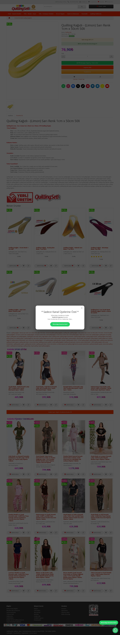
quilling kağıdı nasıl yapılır (104, 336)
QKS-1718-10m (99, 333)
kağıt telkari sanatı (47, 336)
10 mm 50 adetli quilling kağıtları (54, 333)
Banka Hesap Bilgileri (12, 608)
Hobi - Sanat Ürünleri (14, 14)
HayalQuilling (16, 633)
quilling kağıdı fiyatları (80, 336)
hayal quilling (34, 346)
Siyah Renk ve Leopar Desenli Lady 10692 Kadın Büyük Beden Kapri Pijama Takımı (101, 457)
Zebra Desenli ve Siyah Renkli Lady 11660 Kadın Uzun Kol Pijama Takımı (101, 574)
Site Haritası (37, 612)
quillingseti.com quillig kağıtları (18, 336)
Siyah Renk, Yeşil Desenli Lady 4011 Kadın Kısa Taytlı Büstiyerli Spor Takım (19, 388)
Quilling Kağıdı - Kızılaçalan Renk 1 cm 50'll (45, 248)
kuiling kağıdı (94, 338)
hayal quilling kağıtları (44, 346)
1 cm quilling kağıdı (48, 340)
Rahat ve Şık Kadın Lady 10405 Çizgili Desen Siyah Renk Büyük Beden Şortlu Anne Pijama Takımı (45, 575)
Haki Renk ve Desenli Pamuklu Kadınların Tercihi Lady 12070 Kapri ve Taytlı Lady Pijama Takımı (19, 458)
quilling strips (26, 346)
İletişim (36, 608)
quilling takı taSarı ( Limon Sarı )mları (28, 342)
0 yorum (75, 79)
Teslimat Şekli (10, 614)
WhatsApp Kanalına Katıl (108, 622)
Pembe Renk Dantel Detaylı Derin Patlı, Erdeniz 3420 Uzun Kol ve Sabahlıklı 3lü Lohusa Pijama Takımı (72, 458)
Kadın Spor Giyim (17, 349)
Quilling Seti (68, 32)
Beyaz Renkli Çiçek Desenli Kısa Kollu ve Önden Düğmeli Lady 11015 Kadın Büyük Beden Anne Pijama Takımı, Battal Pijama (73, 576)
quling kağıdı (79, 338)
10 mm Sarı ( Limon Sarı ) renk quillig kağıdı (67, 334)
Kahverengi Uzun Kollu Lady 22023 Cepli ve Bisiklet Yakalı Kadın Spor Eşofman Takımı (101, 388)
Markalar (36, 614)
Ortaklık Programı (38, 618)
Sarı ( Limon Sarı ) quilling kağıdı (34, 340)
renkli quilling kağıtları (58, 342)
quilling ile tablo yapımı (13, 342)
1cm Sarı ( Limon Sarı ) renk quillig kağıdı (45, 334)
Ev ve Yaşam (60, 14)
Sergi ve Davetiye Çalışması (14, 622)
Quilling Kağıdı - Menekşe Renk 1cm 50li (99, 248)
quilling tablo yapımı (19, 344)
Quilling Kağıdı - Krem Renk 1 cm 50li (18, 248)
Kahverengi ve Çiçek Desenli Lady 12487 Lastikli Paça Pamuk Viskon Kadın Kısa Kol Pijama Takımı (46, 517)
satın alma (36, 338)
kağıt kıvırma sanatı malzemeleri (80, 344)
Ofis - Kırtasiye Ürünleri (46, 14)
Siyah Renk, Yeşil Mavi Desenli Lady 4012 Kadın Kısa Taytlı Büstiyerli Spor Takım (46, 388)
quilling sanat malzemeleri (18, 340)
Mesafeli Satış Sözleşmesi (13, 610)
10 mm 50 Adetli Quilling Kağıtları (23, 18)
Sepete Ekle (87, 67)
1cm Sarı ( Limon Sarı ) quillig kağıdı (24, 334)
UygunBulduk (24, 633)
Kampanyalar (37, 620)
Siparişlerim (64, 610)
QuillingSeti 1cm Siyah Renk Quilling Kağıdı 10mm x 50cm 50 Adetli (101, 311)
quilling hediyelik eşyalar (96, 344)
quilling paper (20, 338)
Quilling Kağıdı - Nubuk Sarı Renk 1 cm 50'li (72, 248)
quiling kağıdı (57, 338)
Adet (62, 53)
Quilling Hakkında (95, 14)
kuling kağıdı (65, 338)
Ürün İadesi (37, 610)
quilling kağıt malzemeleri (67, 336)
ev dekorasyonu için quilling (64, 344)
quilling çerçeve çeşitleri (45, 342)
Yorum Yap (81, 79)
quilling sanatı (55, 336)
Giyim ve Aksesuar (73, 14)
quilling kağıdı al (28, 338)
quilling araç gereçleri (70, 342)
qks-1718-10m (41, 333)
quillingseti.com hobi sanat (34, 336)
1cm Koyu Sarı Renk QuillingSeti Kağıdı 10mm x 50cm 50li (72, 311)
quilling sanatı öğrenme (106, 340)
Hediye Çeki (37, 616)
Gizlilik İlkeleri (10, 618)
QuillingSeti (9, 633)
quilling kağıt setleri (94, 340)
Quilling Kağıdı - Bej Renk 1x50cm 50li (44, 310)
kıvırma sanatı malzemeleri (83, 342)
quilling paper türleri (71, 340)
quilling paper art (11, 338)
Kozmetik (84, 14)
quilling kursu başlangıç (16, 346)
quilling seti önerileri (30, 344)
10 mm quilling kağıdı (83, 340)
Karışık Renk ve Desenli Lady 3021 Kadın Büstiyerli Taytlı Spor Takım (73, 388)
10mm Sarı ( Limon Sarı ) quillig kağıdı (89, 334)
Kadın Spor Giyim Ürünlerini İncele (60, 412)
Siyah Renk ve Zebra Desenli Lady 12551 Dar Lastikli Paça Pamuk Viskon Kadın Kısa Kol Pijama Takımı (73, 517)
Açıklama (10, 115)
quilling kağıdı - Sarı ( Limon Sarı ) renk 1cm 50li (82, 333)
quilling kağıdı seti (103, 338)
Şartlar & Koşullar (11, 612)
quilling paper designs (60, 340)
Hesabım (63, 608)
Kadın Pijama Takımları (20, 418)
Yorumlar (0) (19, 115)
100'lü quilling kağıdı (96, 342)
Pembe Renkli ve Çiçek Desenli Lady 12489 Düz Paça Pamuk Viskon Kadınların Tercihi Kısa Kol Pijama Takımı (19, 518)
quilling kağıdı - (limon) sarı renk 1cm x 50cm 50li (24, 333)
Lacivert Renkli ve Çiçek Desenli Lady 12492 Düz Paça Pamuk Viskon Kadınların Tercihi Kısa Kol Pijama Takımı (19, 576)
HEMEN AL (87, 72)
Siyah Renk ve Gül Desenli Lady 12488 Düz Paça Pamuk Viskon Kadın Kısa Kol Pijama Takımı (101, 517)
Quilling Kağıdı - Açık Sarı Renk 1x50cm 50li (17, 310)
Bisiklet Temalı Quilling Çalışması (15, 620)
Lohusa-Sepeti (33, 633)
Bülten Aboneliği (65, 614)
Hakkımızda (10, 616)
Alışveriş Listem (65, 612)
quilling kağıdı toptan (91, 336)
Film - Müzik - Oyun (30, 14)
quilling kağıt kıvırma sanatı (46, 338)
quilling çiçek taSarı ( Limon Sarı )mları (46, 344)
